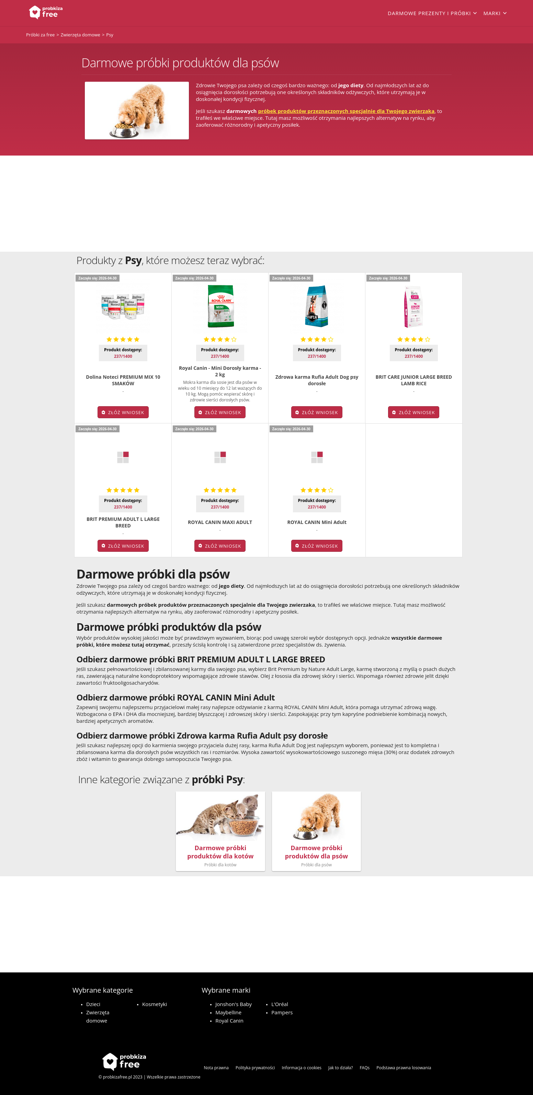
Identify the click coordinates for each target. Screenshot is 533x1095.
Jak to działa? (340, 1068)
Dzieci (93, 1004)
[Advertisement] (266, 204)
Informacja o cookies (301, 1068)
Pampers (282, 1012)
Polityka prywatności (255, 1068)
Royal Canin (229, 1020)
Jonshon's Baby (233, 1004)
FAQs (365, 1068)
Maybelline (228, 1012)
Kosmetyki (154, 1004)
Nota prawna (216, 1068)
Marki (492, 13)
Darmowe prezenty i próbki (429, 13)
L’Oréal (279, 1004)
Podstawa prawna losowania (403, 1068)
